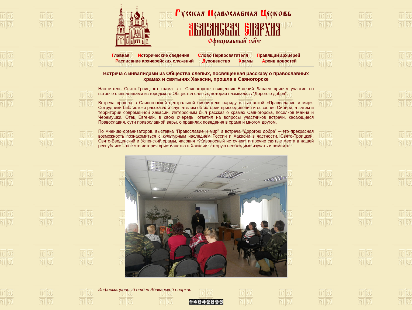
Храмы (246, 61)
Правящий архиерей (278, 55)
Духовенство (216, 61)
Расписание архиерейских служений (154, 61)
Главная (120, 55)
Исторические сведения (163, 55)
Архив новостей (279, 61)
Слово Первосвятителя (223, 55)
